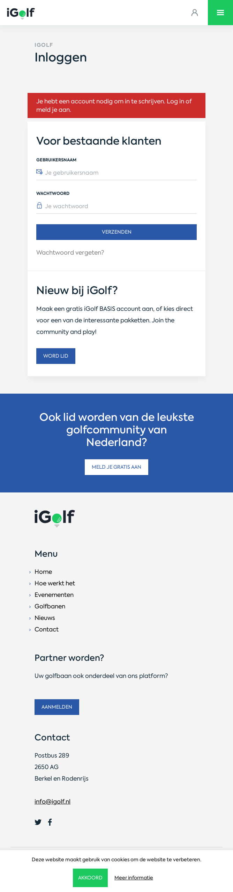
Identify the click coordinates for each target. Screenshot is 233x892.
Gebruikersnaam (56, 160)
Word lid (55, 356)
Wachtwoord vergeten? (70, 252)
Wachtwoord (52, 193)
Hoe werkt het (55, 583)
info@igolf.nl (52, 801)
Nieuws (45, 618)
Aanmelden (57, 707)
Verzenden (116, 232)
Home (43, 572)
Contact (47, 629)
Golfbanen (50, 606)
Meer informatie (133, 878)
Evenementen (54, 595)
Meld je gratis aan (116, 467)
